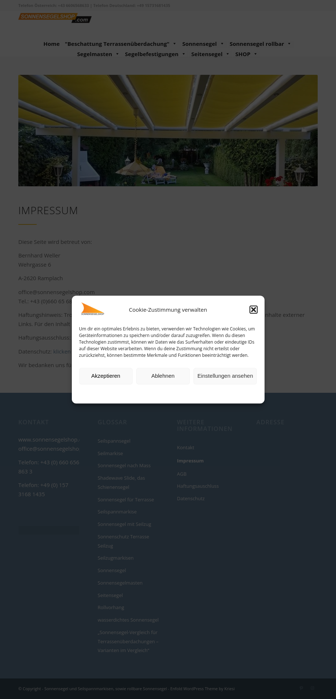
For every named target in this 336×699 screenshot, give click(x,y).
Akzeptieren (105, 376)
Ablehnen (162, 376)
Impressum (201, 393)
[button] (253, 310)
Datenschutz (173, 393)
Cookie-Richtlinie (140, 393)
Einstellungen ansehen (225, 376)
